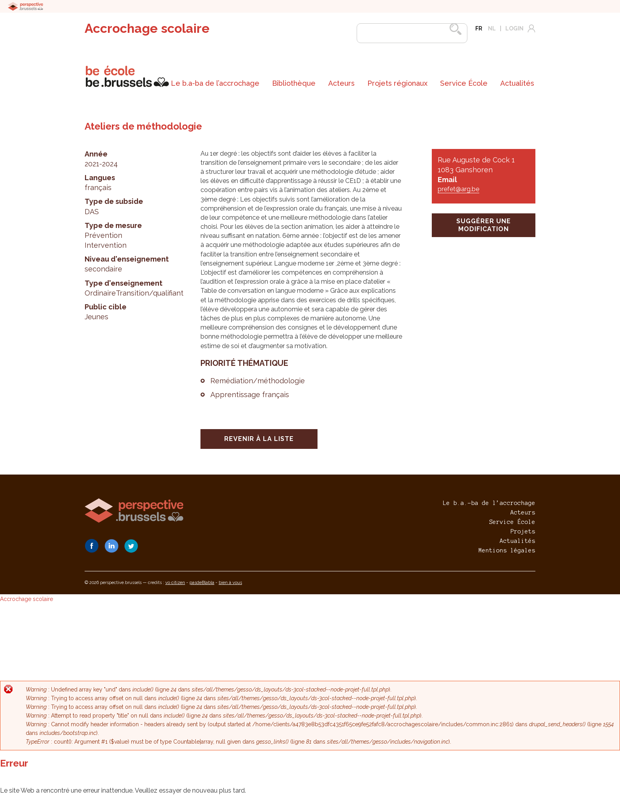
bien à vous (230, 582)
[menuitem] (215, 83)
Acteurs (341, 83)
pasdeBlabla (201, 582)
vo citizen (175, 582)
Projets (522, 531)
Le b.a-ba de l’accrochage (215, 83)
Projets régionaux (397, 83)
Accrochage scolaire (147, 28)
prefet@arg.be (458, 189)
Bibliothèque (294, 83)
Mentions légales (506, 550)
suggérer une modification (483, 225)
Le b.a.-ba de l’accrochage (489, 503)
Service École (464, 83)
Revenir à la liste (259, 439)
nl (492, 28)
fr (478, 28)
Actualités (517, 83)
